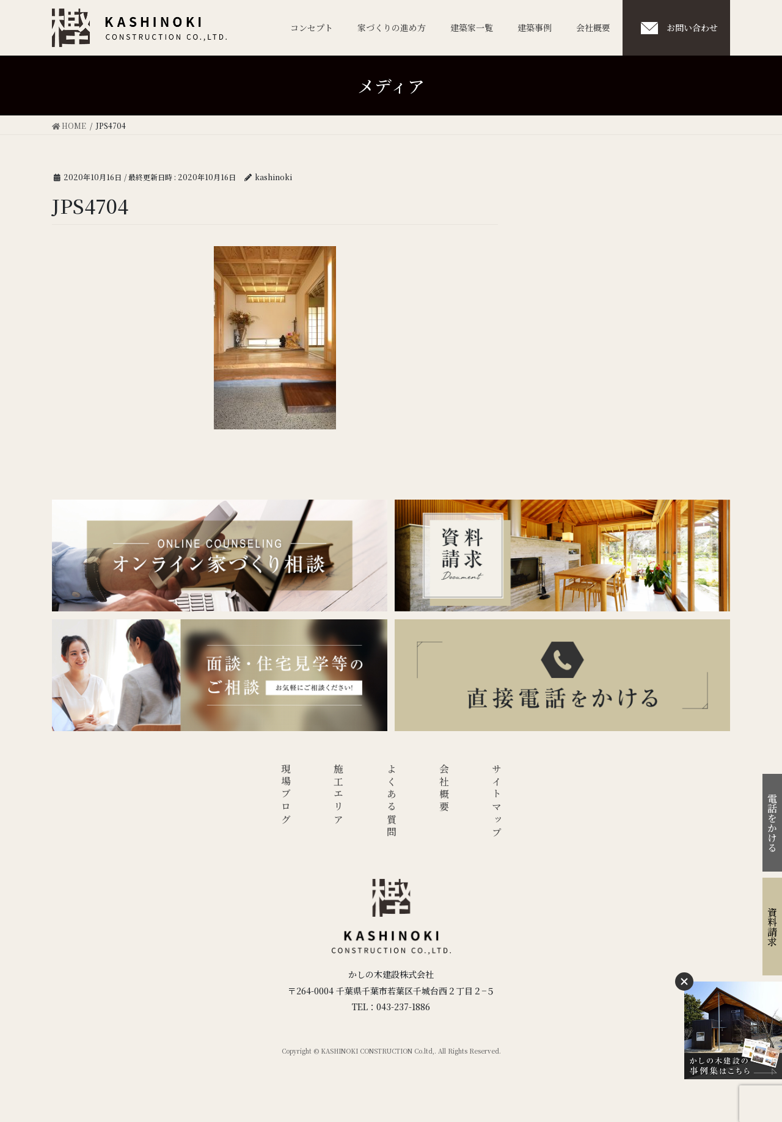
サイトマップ (497, 801)
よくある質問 (391, 801)
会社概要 (444, 788)
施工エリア (339, 795)
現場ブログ (286, 795)
